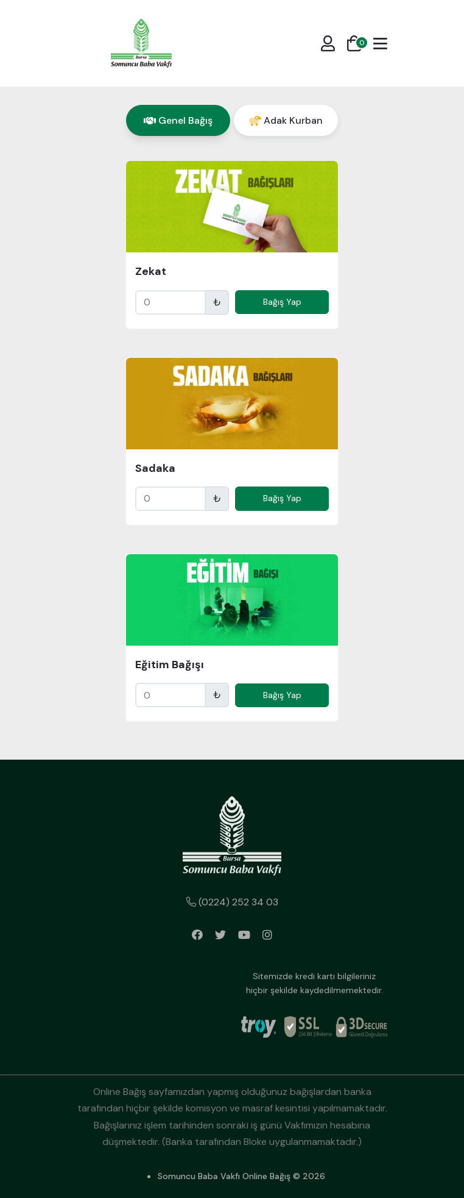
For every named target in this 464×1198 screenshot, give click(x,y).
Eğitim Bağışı (169, 664)
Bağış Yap (282, 301)
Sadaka (155, 468)
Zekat (150, 271)
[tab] (178, 120)
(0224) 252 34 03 (232, 902)
